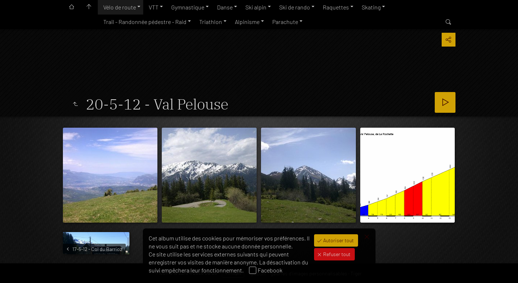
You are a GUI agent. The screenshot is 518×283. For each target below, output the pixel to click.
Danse (225, 7)
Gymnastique (187, 7)
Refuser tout (336, 254)
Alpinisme (247, 21)
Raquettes (336, 7)
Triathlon (210, 21)
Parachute (285, 21)
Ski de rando (294, 7)
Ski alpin (255, 7)
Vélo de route (119, 7)
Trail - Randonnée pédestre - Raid (144, 21)
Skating (371, 7)
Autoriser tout (338, 240)
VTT (153, 7)
